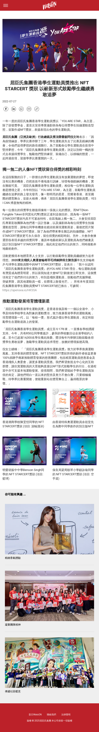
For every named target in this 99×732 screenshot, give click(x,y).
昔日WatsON (35, 714)
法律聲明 (65, 714)
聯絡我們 (51, 714)
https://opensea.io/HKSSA (19, 290)
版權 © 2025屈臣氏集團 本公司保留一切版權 (49, 720)
